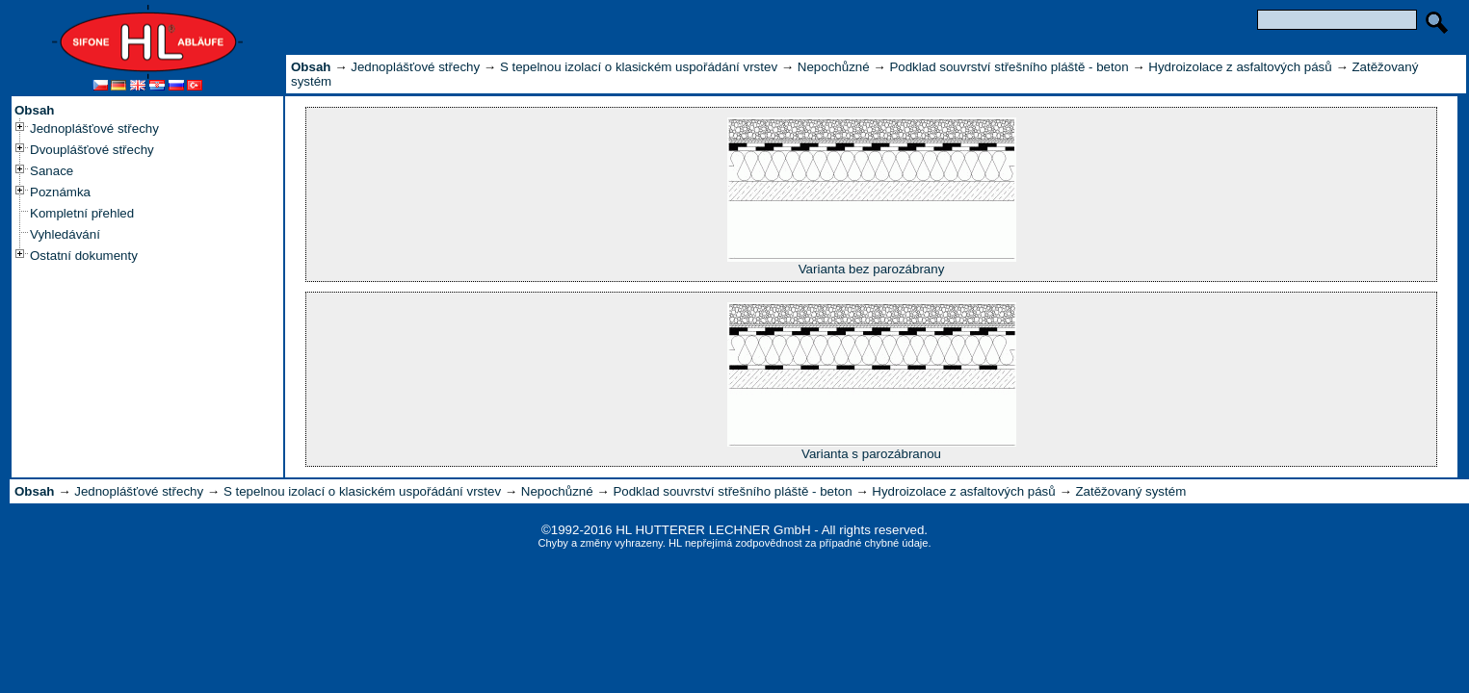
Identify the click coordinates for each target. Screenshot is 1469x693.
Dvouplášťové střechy (92, 149)
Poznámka (60, 192)
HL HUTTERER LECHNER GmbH (713, 530)
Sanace (51, 171)
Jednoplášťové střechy (94, 128)
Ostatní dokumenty (84, 255)
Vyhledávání (65, 234)
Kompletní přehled (82, 213)
